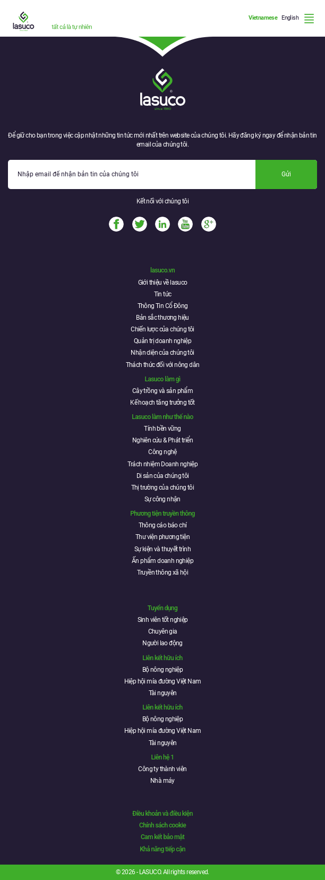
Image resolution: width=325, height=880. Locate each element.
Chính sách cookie (162, 825)
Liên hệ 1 (162, 757)
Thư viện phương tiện (162, 537)
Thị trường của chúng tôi (162, 487)
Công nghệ (162, 452)
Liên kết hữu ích (162, 658)
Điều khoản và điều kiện (162, 813)
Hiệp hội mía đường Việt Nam (162, 681)
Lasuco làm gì (163, 379)
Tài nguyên (163, 693)
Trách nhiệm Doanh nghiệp (162, 464)
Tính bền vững (162, 428)
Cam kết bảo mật (162, 837)
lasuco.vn (162, 270)
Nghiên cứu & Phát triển (162, 440)
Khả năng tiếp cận (162, 849)
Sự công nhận (162, 499)
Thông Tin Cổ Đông (163, 306)
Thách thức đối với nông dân (163, 365)
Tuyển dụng (162, 608)
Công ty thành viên (162, 769)
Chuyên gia (162, 631)
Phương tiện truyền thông (162, 513)
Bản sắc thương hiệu (162, 317)
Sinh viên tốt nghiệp (163, 619)
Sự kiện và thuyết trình (162, 549)
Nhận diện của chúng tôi (162, 352)
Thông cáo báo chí (163, 525)
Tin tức (163, 294)
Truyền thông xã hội (163, 572)
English (289, 17)
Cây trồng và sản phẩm (162, 391)
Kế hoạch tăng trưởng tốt (162, 402)
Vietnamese (263, 17)
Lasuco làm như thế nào (162, 417)
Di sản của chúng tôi (162, 476)
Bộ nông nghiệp (162, 669)
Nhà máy (162, 780)
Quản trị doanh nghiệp (162, 341)
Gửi (286, 174)
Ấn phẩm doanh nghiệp (162, 561)
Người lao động (162, 643)
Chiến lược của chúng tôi (162, 329)
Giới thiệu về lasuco (162, 282)
